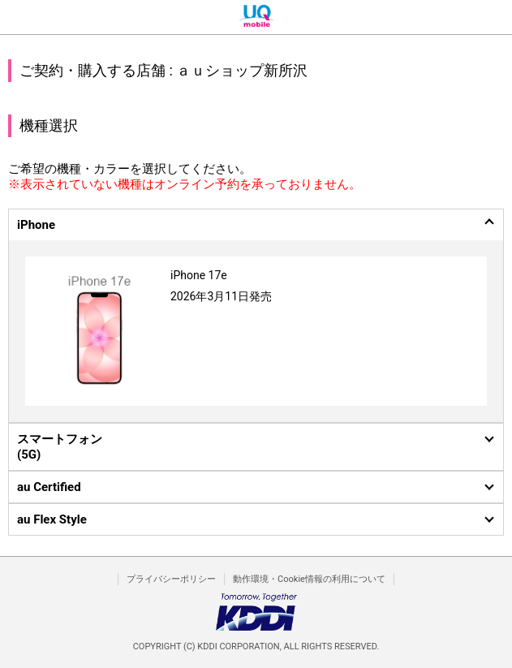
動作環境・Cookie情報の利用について (309, 579)
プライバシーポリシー (171, 579)
